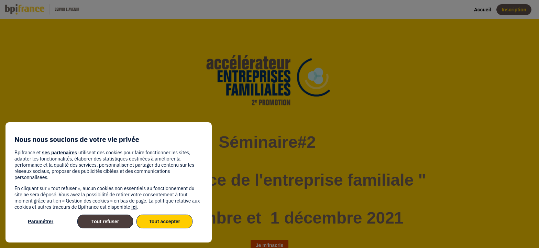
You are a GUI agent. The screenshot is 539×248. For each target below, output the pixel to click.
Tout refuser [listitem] (105, 221)
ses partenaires (59, 152)
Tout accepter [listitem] (164, 221)
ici (134, 207)
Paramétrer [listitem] (40, 221)
